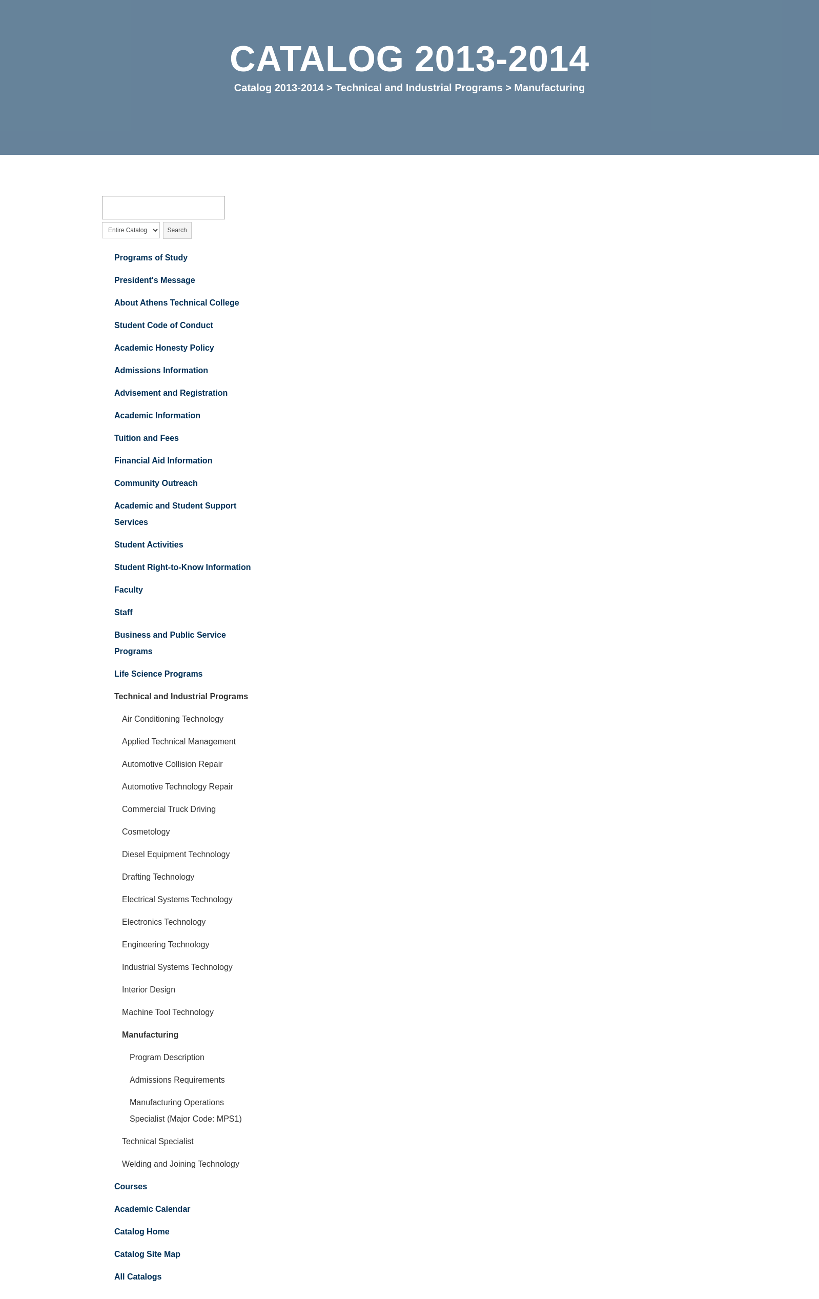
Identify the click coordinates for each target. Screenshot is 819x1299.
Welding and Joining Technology (180, 1164)
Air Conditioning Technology (172, 719)
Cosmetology (146, 832)
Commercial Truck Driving (169, 809)
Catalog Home (142, 1232)
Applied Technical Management (179, 742)
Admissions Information (161, 371)
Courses (130, 1187)
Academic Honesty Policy (164, 348)
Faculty (128, 590)
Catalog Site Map (147, 1254)
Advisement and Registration (171, 393)
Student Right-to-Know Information (182, 567)
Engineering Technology (166, 945)
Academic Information (157, 416)
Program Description (167, 1057)
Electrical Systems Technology (177, 900)
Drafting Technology (158, 877)
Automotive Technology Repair (177, 787)
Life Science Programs (158, 674)
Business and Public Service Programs (170, 643)
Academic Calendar (152, 1209)
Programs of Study (151, 258)
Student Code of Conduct (163, 325)
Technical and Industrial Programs (418, 87)
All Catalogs (137, 1277)
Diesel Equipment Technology (176, 854)
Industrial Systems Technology (177, 967)
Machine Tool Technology (168, 1012)
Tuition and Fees (146, 438)
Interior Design (148, 990)
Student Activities (148, 545)
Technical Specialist (158, 1142)
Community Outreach (156, 483)
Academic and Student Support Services (175, 514)
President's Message (154, 280)
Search (177, 230)
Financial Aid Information (163, 461)
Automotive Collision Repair (172, 764)
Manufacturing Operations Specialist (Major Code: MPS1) (186, 1111)
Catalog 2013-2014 (279, 87)
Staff (123, 612)
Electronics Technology (164, 922)
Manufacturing (150, 1035)
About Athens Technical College (176, 303)
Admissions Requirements (177, 1080)
